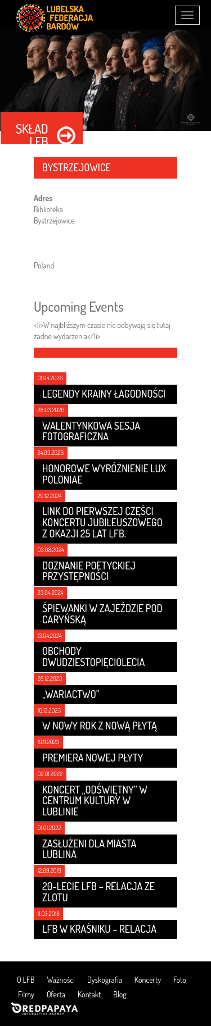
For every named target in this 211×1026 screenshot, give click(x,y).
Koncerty (147, 979)
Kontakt (89, 994)
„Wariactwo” (71, 694)
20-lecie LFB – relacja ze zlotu (98, 892)
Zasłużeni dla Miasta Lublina (89, 849)
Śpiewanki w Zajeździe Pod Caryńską (102, 614)
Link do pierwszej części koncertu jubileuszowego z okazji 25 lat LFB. (102, 522)
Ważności (61, 979)
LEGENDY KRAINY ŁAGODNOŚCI (103, 393)
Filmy (26, 994)
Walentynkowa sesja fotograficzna (91, 431)
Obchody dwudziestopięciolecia (93, 656)
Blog (119, 994)
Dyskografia (104, 979)
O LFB (26, 979)
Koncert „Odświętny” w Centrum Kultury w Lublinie (94, 800)
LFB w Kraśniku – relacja (99, 929)
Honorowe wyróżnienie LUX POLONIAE (104, 474)
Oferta (56, 994)
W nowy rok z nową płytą (99, 725)
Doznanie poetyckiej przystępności (89, 571)
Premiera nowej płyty (92, 757)
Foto (179, 979)
